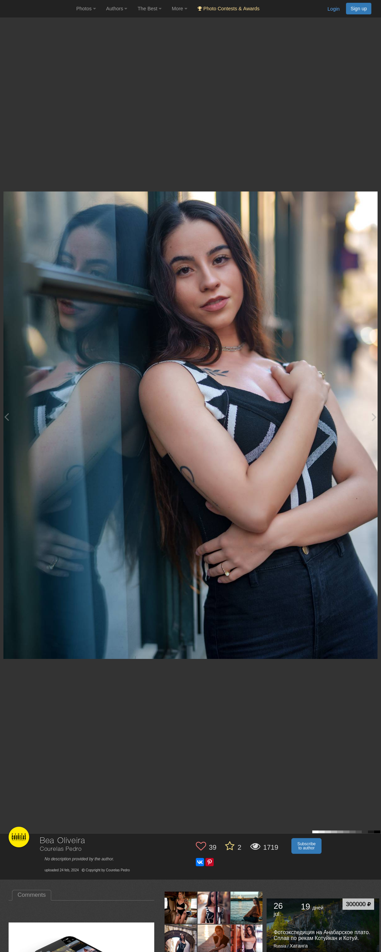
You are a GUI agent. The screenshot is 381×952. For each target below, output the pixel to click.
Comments (32, 895)
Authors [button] (116, 8)
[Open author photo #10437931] (214, 907)
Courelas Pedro (61, 849)
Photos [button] (86, 8)
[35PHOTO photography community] (37, 9)
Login (333, 9)
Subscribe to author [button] (306, 845)
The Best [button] (149, 8)
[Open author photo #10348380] (181, 940)
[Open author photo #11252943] (181, 907)
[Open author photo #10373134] (247, 907)
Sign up (358, 8)
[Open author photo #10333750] (214, 940)
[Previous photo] (6, 417)
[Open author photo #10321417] (247, 940)
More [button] (179, 8)
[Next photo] (374, 417)
